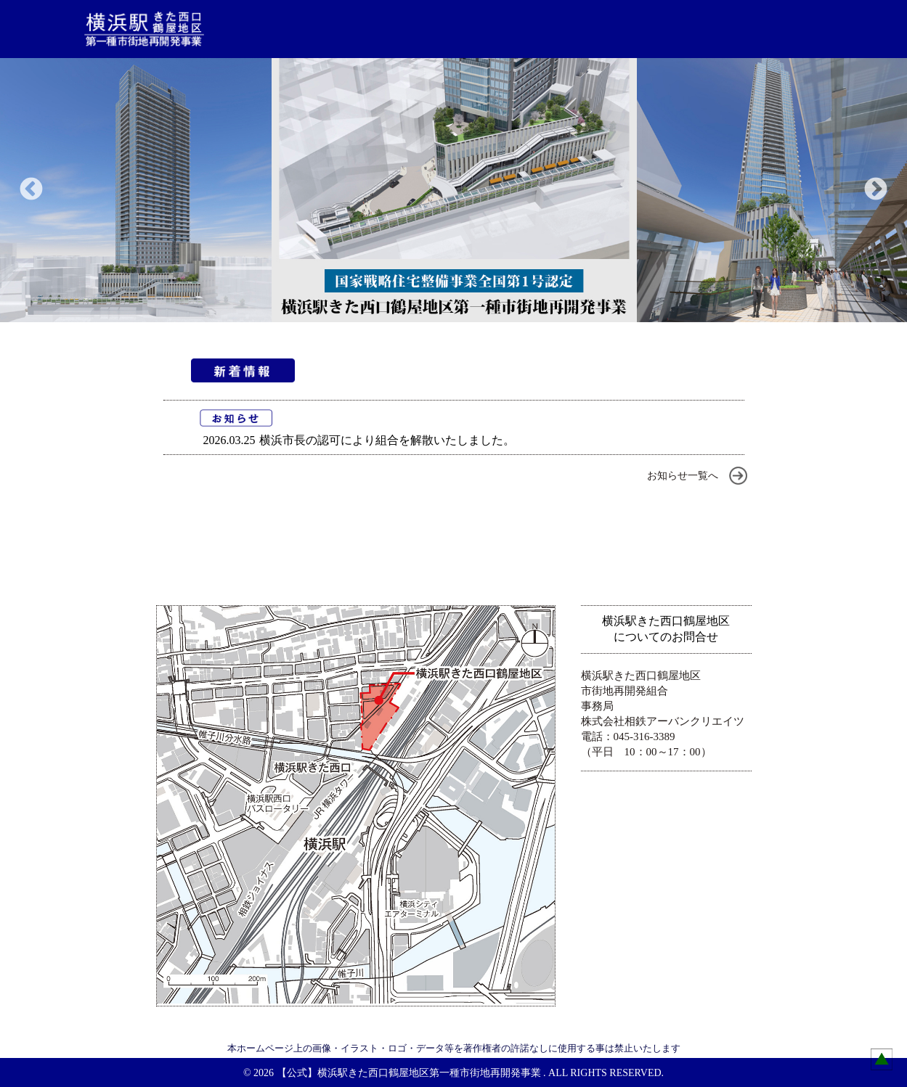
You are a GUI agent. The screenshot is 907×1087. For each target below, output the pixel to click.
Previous (31, 190)
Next (876, 190)
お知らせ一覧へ (682, 475)
